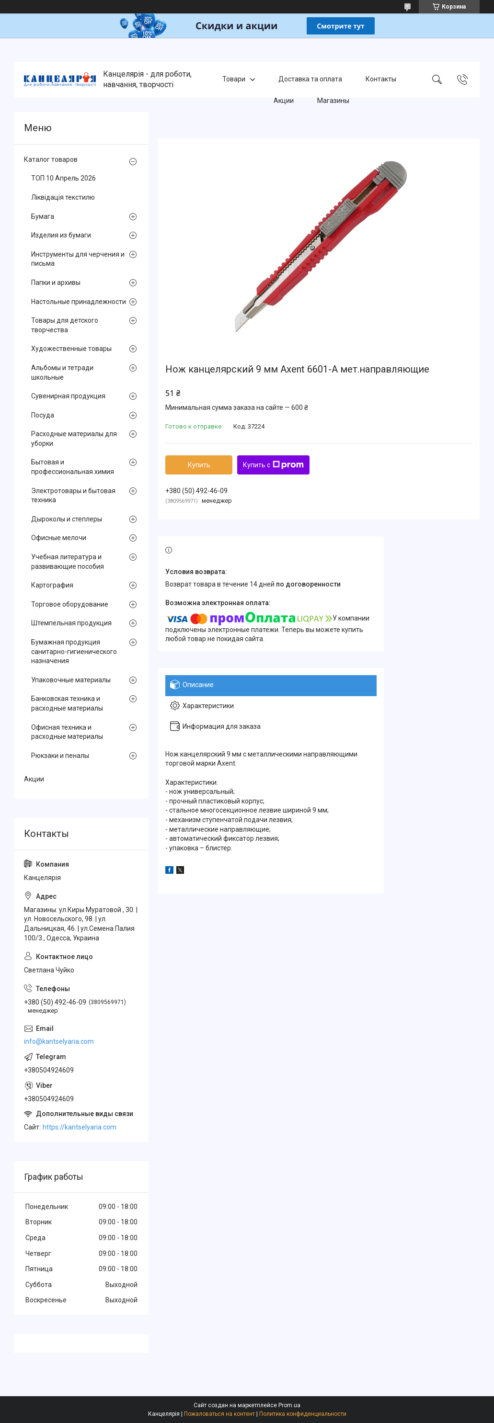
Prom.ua (289, 1405)
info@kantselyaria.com (59, 1041)
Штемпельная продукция (71, 623)
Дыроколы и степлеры (66, 519)
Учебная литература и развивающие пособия (67, 561)
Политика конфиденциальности (302, 1414)
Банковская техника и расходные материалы (67, 703)
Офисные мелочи (58, 538)
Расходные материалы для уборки (74, 438)
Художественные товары (71, 348)
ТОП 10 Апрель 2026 (63, 178)
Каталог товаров (51, 159)
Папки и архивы (55, 282)
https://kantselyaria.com (79, 1127)
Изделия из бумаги (61, 235)
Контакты (381, 79)
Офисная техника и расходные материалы (67, 732)
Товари (233, 79)
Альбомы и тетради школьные (62, 372)
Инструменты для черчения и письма (78, 259)
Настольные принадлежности (78, 301)
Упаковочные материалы (71, 680)
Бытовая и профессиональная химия (72, 466)
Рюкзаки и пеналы (60, 755)
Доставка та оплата (310, 79)
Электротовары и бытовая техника (73, 495)
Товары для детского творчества (64, 325)
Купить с (273, 465)
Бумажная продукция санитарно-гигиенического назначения (74, 651)
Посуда (42, 415)
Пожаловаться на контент (219, 1414)
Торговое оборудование (69, 604)
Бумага (42, 216)
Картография (52, 585)
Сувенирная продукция (68, 396)
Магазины (333, 100)
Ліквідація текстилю (63, 197)
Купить (199, 465)
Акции (284, 100)
